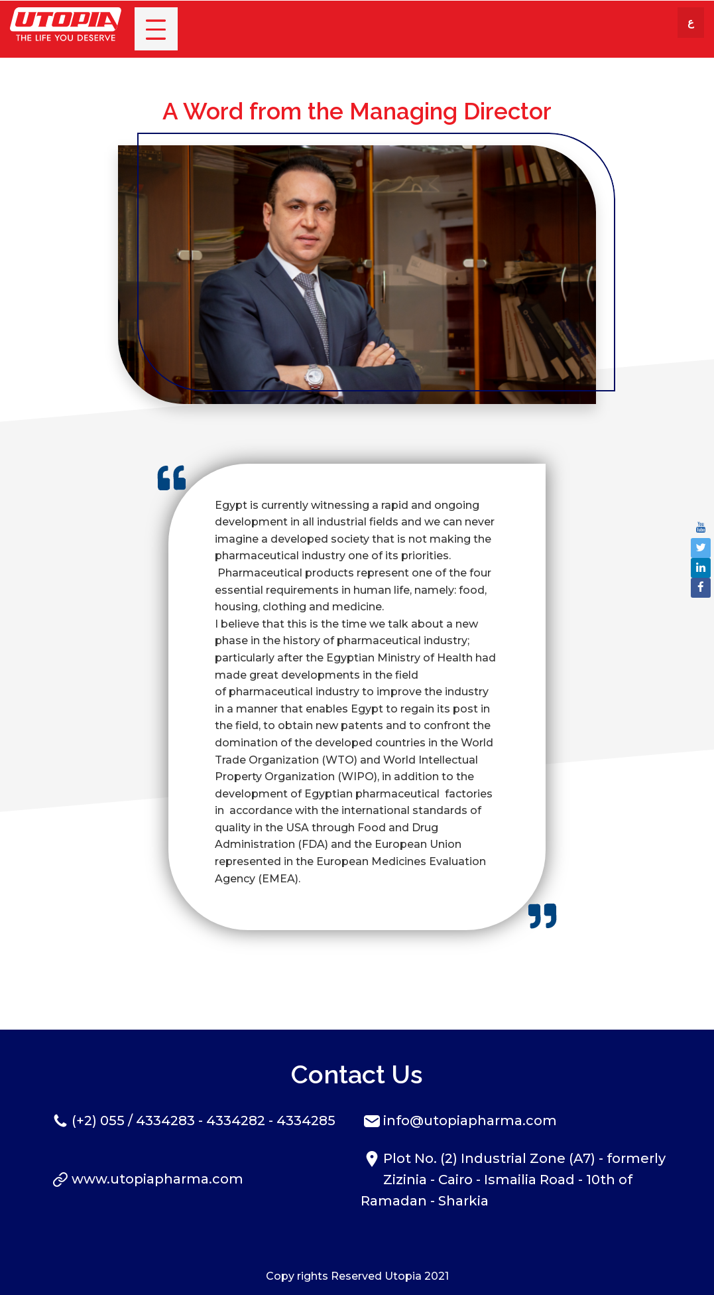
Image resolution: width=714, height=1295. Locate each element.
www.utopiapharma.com (157, 1179)
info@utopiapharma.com (470, 1120)
